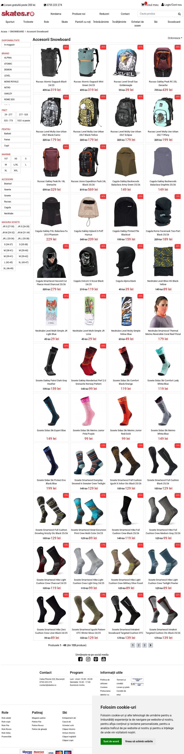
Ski (156, 21)
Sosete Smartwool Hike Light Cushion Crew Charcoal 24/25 (51, 581)
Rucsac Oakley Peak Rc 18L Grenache (51, 183)
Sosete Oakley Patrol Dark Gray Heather (51, 382)
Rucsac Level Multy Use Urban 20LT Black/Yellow (88, 133)
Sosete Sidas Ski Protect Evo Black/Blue (51, 482)
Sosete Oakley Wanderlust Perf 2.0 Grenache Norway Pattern (88, 382)
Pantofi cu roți (83, 21)
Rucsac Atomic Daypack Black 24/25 (51, 83)
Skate (65, 21)
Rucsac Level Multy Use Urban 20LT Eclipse (126, 133)
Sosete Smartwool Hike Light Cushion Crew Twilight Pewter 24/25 (163, 582)
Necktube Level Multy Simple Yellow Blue (125, 332)
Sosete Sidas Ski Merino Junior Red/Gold (125, 432)
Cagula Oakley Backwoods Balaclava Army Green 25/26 (125, 183)
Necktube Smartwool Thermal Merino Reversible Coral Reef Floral (163, 332)
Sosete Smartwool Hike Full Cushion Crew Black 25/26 (126, 532)
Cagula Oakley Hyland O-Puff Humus (88, 233)
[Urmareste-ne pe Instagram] (88, 660)
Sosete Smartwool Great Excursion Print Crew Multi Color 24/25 (88, 532)
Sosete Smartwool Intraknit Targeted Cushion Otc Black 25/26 (163, 631)
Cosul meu (150, 4)
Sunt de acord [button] (111, 741)
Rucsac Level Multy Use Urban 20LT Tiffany (163, 133)
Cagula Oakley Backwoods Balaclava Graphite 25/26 (163, 183)
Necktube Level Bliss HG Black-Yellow (163, 283)
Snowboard (174, 21)
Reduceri (104, 13)
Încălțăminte (119, 21)
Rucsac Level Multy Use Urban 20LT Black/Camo (51, 133)
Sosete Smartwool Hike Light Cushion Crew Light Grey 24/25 (88, 581)
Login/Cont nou (173, 4)
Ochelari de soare (137, 23)
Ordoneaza (174, 38)
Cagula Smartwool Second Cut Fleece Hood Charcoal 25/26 (51, 283)
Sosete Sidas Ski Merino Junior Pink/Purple (88, 432)
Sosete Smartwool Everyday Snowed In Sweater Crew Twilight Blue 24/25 (88, 482)
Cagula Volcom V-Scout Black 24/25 (88, 283)
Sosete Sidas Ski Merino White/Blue (163, 432)
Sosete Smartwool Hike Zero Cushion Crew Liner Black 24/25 (51, 631)
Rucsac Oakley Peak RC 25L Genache (163, 83)
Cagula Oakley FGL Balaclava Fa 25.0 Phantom (51, 233)
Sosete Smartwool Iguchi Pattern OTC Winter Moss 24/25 (88, 631)
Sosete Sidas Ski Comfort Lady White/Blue (163, 382)
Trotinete (28, 21)
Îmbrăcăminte (101, 21)
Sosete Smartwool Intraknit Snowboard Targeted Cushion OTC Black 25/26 (125, 631)
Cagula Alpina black (126, 281)
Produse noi (78, 13)
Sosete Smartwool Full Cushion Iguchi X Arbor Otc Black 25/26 (126, 482)
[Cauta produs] (179, 14)
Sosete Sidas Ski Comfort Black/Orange (126, 382)
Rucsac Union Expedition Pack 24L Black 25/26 (88, 183)
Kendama (56, 13)
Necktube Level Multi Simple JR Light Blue (51, 332)
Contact (125, 13)
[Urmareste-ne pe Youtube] (103, 660)
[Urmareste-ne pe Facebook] (80, 660)
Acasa (4, 31)
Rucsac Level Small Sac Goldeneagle (126, 83)
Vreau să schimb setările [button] (139, 741)
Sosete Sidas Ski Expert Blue (51, 430)
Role (46, 21)
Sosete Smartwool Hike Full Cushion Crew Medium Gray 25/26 (163, 532)
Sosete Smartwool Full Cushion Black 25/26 (163, 482)
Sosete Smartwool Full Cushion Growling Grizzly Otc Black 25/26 (51, 532)
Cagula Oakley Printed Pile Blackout (126, 233)
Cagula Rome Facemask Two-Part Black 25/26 (163, 233)
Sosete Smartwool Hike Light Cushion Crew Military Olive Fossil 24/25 (126, 582)
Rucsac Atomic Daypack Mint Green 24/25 (88, 83)
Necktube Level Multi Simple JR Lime (89, 332)
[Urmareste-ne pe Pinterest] (95, 660)
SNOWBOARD (17, 31)
